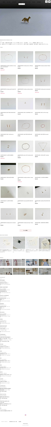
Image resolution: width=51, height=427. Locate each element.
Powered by (26, 425)
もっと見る (25, 230)
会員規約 (20, 421)
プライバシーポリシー (4, 421)
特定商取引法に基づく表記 (13, 421)
